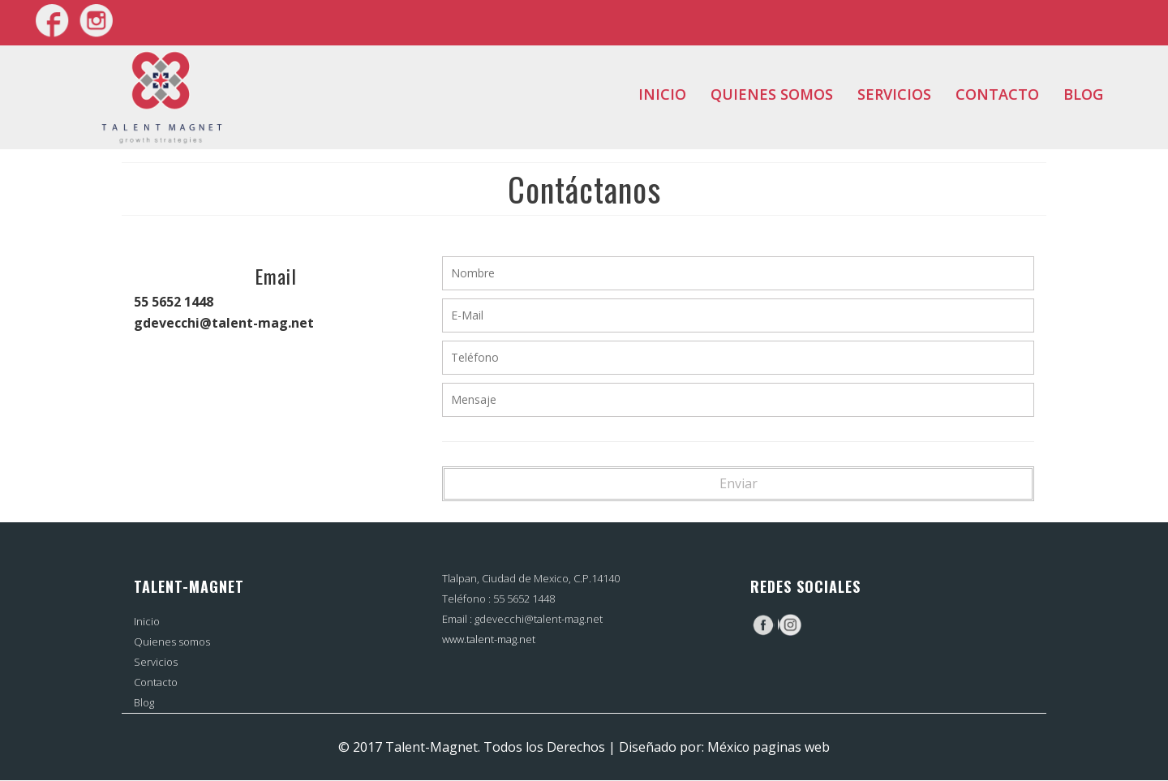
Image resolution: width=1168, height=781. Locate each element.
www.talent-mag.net (488, 639)
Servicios (894, 94)
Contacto (997, 94)
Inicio (662, 94)
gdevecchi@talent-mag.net (538, 618)
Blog (1083, 94)
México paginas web (769, 747)
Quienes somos (772, 94)
